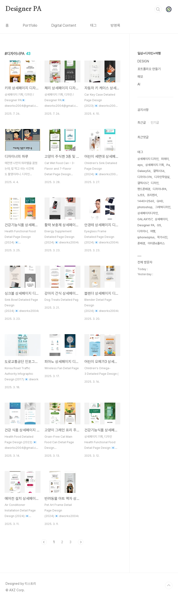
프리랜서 (152, 195)
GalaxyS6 (144, 171)
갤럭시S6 (159, 171)
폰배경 (141, 243)
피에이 (165, 159)
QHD (160, 201)
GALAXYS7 (144, 219)
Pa (168, 165)
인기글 (155, 122)
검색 (158, 9)
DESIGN (143, 61)
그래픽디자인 (162, 207)
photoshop (145, 207)
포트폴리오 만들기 (149, 69)
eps (140, 165)
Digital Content (63, 25)
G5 (159, 225)
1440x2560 (145, 201)
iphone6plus (146, 237)
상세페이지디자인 (147, 213)
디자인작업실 (162, 177)
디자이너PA (159, 189)
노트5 (140, 195)
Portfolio (30, 25)
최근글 (141, 122)
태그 (93, 25)
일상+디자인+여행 (149, 53)
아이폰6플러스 (156, 243)
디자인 (155, 183)
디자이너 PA (144, 177)
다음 (80, 542)
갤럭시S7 (142, 183)
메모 (140, 76)
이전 (44, 542)
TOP (168, 585)
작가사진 (162, 237)
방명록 (115, 25)
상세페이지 (161, 219)
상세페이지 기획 (154, 165)
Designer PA (24, 9)
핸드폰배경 (143, 189)
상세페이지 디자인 (148, 159)
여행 (152, 231)
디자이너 (142, 231)
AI (138, 84)
